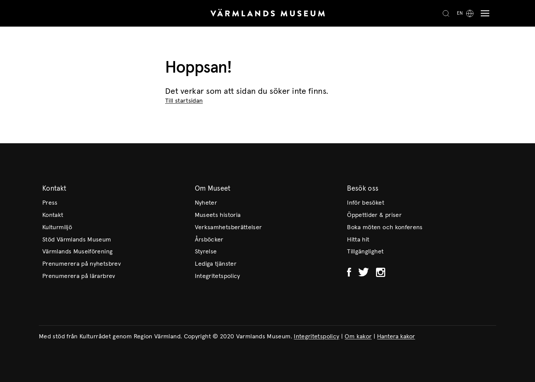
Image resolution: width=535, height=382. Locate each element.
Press (50, 203)
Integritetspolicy (217, 276)
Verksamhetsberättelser (228, 227)
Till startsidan (184, 101)
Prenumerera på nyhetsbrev (81, 264)
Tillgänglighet (365, 252)
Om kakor (358, 337)
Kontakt (52, 215)
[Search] (445, 13)
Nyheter (206, 203)
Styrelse (206, 252)
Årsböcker (209, 240)
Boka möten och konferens (385, 227)
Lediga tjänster (215, 264)
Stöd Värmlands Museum (76, 240)
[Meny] (483, 13)
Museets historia (218, 215)
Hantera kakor (396, 337)
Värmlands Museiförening (77, 252)
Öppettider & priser (374, 215)
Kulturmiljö (57, 227)
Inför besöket (365, 203)
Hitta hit (358, 240)
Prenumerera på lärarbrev (78, 276)
